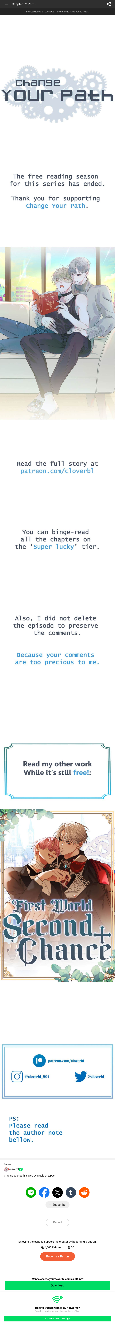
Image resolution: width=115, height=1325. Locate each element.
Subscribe (59, 1204)
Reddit (84, 1192)
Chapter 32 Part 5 (24, 4)
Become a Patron (57, 1256)
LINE (31, 1192)
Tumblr (71, 1192)
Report (57, 1222)
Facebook (44, 1192)
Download (57, 1285)
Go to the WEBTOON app (57, 1318)
